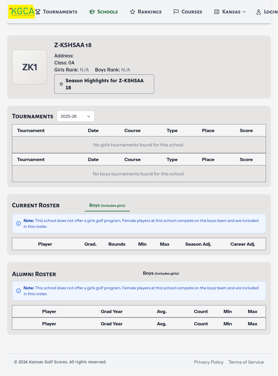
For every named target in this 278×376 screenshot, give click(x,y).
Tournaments (56, 12)
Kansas (230, 12)
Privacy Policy (208, 362)
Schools (103, 12)
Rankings (146, 12)
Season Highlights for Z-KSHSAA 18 (101, 84)
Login (267, 12)
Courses (187, 12)
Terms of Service (246, 362)
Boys (107, 205)
